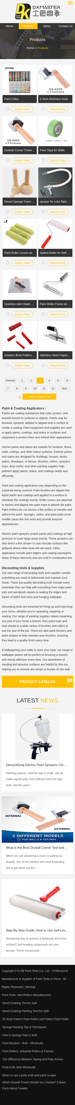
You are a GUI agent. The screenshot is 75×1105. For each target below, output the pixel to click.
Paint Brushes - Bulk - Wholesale (22, 1043)
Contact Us (66, 26)
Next (64, 388)
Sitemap (30, 987)
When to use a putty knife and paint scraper (29, 1075)
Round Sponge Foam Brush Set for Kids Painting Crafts (19, 201)
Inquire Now (22, 109)
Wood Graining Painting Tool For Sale (25, 1011)
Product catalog (37, 682)
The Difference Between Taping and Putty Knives (32, 1059)
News (46, 26)
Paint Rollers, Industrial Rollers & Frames (27, 1051)
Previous (10, 380)
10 (35, 388)
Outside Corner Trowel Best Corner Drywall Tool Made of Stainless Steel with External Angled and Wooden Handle (19, 150)
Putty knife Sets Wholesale (19, 1067)
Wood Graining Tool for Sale (19, 1003)
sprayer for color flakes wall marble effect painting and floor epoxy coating (55, 201)
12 (53, 388)
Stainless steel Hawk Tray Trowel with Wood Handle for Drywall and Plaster (19, 304)
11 (44, 388)
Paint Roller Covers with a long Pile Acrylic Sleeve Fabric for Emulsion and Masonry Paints (19, 252)
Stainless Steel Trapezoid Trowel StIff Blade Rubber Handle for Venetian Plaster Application (55, 355)
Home (9, 26)
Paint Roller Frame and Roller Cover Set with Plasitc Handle (55, 304)
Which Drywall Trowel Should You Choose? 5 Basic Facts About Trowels (34, 1085)
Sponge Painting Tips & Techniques (24, 1027)
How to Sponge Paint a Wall (19, 1035)
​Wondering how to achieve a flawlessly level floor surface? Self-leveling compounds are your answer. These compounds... (36, 944)
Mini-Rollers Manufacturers (34, 995)
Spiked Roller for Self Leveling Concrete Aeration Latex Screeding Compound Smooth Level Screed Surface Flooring (55, 252)
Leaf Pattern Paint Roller (53, 1019)
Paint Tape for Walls (52, 150)
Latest (37, 700)
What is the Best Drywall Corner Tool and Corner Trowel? (37, 847)
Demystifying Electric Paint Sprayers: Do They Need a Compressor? (37, 765)
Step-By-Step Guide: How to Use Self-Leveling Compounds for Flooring (37, 930)
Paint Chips (11, 99)
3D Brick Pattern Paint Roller (20, 1019)
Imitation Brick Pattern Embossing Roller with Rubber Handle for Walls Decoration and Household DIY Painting (19, 355)
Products (28, 26)
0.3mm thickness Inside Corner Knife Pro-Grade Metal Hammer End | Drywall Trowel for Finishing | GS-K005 (55, 99)
